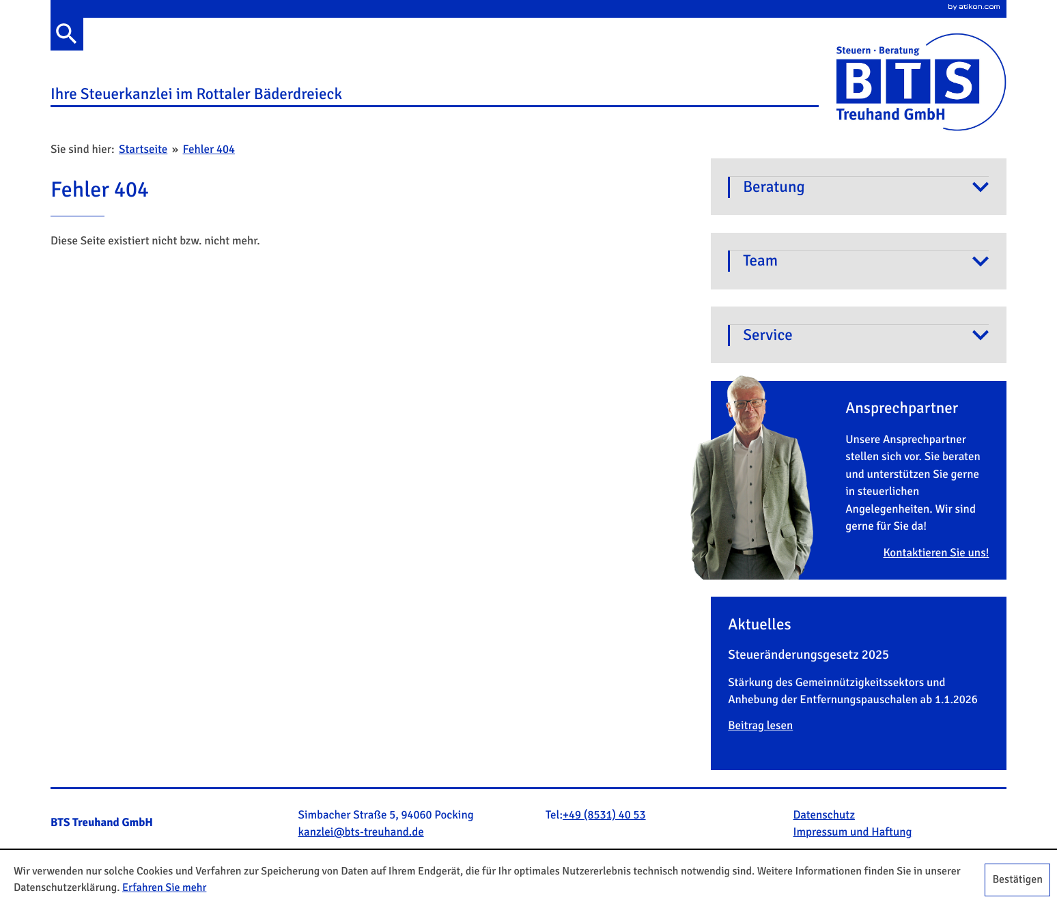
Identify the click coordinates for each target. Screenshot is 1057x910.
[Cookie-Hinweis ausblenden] (1017, 880)
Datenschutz (824, 815)
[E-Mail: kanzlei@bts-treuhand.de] (361, 832)
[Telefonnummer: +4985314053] (604, 816)
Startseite (143, 149)
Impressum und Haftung (852, 832)
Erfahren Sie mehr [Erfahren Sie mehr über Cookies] (164, 887)
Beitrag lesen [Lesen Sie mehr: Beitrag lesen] (760, 726)
